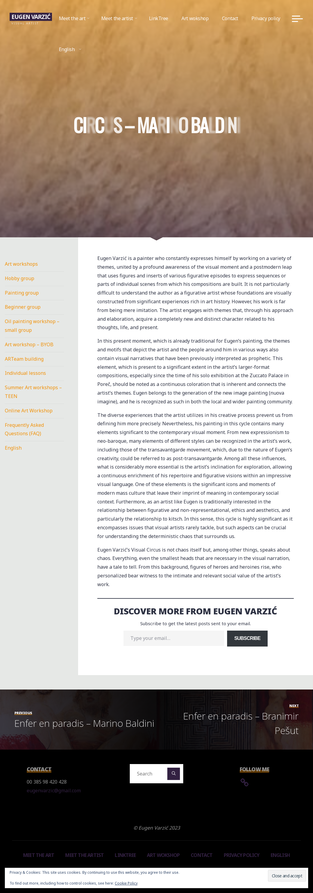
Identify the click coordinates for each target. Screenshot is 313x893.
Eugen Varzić (30, 17)
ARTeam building (24, 359)
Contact (201, 855)
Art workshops (21, 264)
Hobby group (19, 278)
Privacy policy (242, 855)
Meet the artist (84, 855)
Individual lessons (25, 373)
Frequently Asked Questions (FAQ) (24, 429)
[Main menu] (297, 19)
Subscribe (247, 638)
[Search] (173, 774)
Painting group (22, 292)
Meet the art (38, 855)
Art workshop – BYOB (29, 344)
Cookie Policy (126, 883)
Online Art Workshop (29, 410)
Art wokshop (163, 855)
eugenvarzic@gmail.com (54, 790)
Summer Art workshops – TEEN (33, 391)
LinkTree (125, 855)
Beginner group (23, 307)
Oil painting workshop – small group (32, 325)
